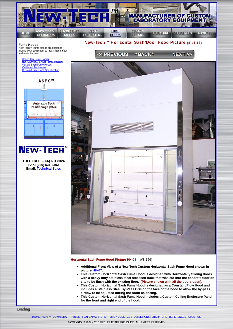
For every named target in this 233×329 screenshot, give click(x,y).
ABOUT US (194, 316)
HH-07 (97, 270)
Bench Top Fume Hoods (35, 59)
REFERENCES (177, 316)
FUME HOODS (116, 316)
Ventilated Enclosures (34, 67)
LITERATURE (159, 316)
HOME (36, 316)
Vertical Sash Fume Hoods (36, 64)
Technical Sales (49, 168)
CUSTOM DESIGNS (138, 316)
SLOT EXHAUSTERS (94, 316)
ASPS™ (46, 316)
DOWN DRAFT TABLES (66, 316)
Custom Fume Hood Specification (40, 70)
